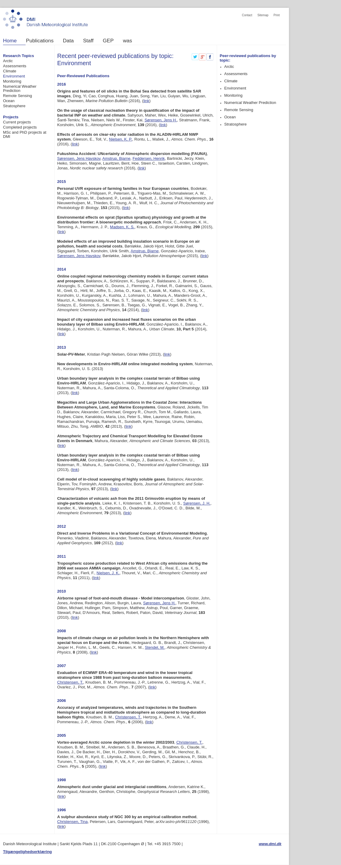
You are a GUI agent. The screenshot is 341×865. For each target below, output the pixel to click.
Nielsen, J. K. (108, 573)
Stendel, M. (155, 647)
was (127, 41)
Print (277, 15)
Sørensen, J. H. (196, 503)
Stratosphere (14, 106)
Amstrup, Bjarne (116, 158)
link (146, 101)
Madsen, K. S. (122, 227)
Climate (9, 71)
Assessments (14, 66)
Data (68, 41)
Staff (88, 41)
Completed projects (20, 127)
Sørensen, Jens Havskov (79, 158)
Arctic (8, 61)
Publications (40, 41)
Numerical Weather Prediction (19, 88)
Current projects (17, 122)
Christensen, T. (70, 682)
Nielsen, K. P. (120, 139)
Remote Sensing (17, 95)
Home (10, 41)
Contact (247, 15)
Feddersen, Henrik (149, 158)
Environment (14, 76)
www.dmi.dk (270, 844)
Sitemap (262, 15)
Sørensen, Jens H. (160, 120)
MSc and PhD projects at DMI (24, 134)
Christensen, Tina (72, 821)
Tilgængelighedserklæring (27, 851)
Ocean (8, 101)
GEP (108, 41)
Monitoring (12, 81)
